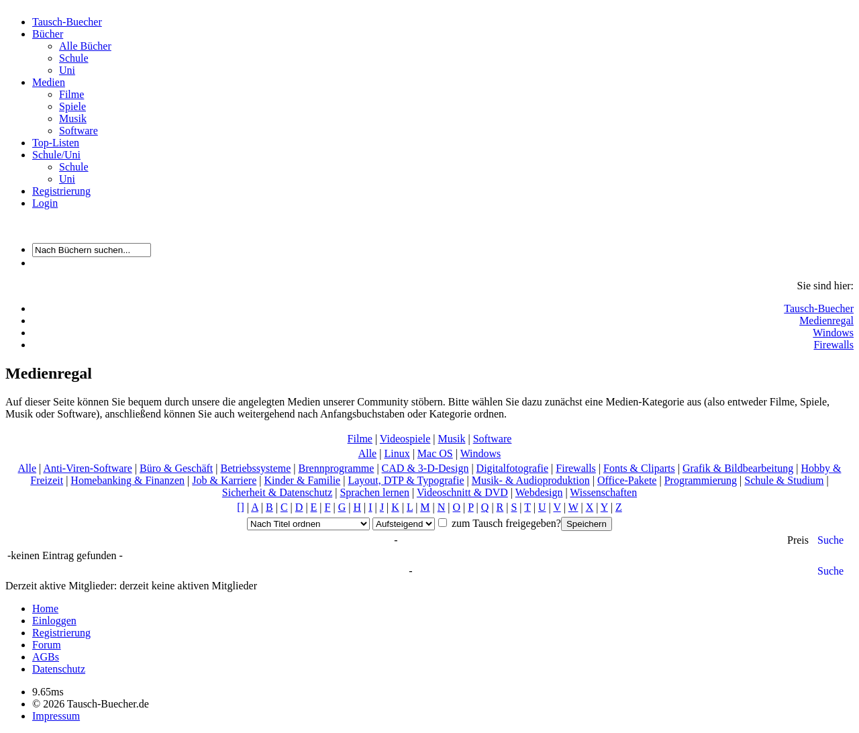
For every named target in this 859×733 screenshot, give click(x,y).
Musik (73, 118)
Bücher (47, 34)
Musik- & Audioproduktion (531, 480)
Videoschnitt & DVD (462, 492)
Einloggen (54, 620)
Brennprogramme (336, 468)
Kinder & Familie (302, 480)
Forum (46, 644)
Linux (396, 453)
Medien (48, 82)
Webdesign (539, 492)
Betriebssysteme (255, 468)
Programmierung (700, 480)
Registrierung (61, 191)
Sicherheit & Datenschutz (277, 492)
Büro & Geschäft (176, 468)
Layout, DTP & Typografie (406, 480)
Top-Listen (55, 142)
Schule (74, 58)
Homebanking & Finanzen (127, 480)
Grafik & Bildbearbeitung (738, 468)
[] (240, 507)
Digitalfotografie (512, 468)
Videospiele (405, 438)
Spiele (72, 106)
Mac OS (435, 453)
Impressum (56, 716)
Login (45, 203)
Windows (833, 332)
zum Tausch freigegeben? (505, 523)
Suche (830, 540)
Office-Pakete (627, 480)
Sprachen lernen (374, 492)
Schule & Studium (783, 480)
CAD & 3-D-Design (425, 468)
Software (78, 130)
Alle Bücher (85, 46)
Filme (71, 94)
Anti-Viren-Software (87, 468)
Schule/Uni (56, 154)
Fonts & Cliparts (639, 468)
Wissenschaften (603, 492)
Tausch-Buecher (67, 22)
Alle (367, 453)
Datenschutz (58, 669)
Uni (67, 70)
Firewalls (833, 344)
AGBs (45, 657)
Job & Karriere (224, 480)
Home (45, 608)
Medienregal (826, 320)
